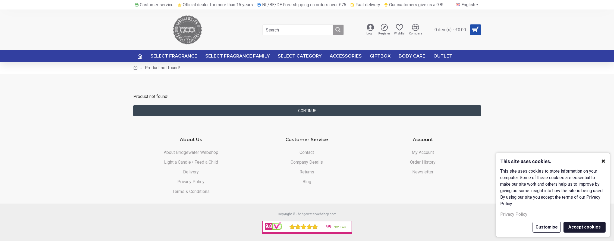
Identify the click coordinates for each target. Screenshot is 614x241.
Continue (307, 111)
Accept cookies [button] (584, 227)
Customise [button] (547, 227)
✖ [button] (603, 161)
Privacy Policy (513, 214)
